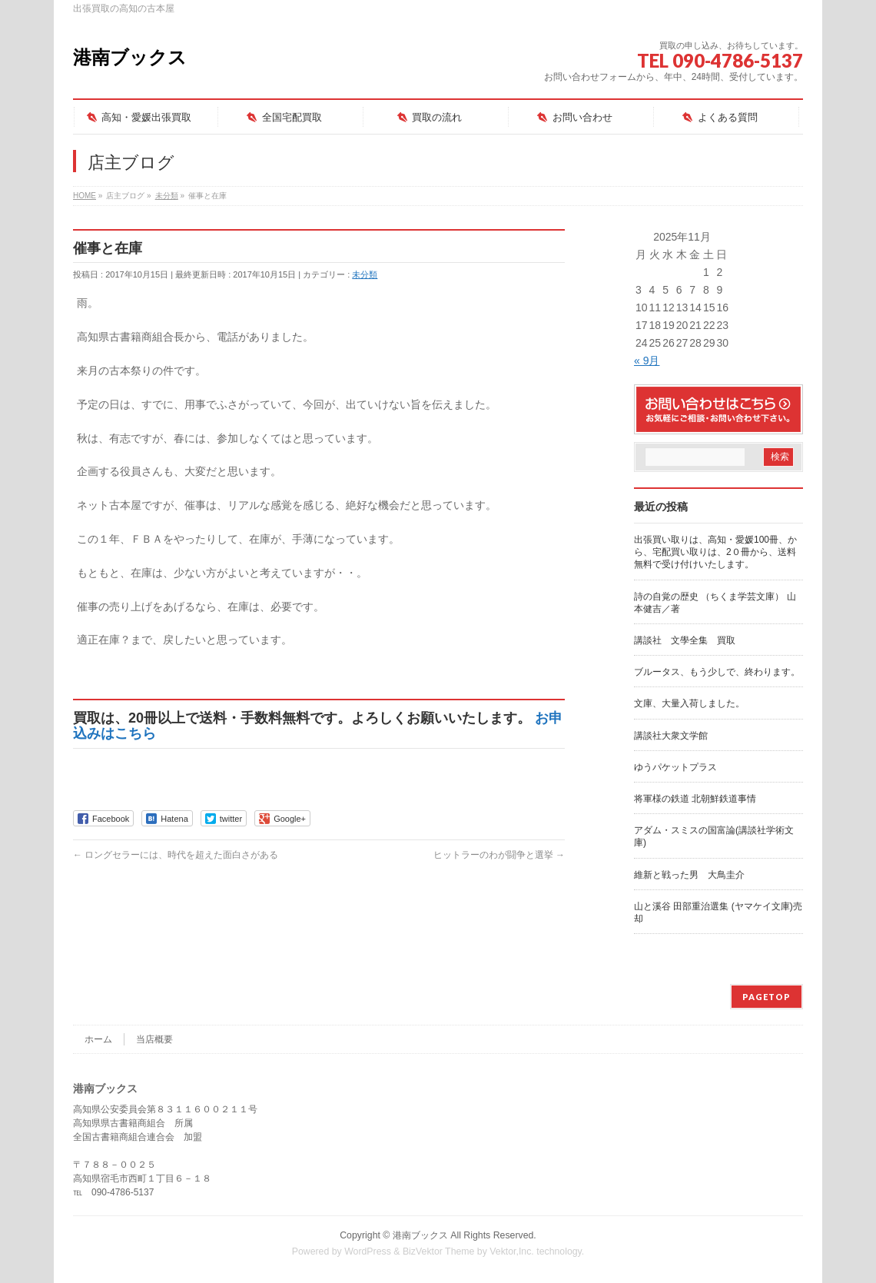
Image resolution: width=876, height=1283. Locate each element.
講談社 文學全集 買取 (684, 640)
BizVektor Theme (439, 1251)
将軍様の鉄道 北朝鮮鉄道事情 (695, 798)
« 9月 (646, 360)
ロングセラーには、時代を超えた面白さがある (175, 854)
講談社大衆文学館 (671, 735)
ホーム (98, 1039)
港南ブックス (130, 57)
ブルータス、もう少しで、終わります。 (717, 671)
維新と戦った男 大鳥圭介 (689, 874)
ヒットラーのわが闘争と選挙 (499, 854)
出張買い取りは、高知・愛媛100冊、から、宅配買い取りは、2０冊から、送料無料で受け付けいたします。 (715, 552)
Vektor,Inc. (511, 1251)
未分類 (364, 274)
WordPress (367, 1251)
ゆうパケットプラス (675, 767)
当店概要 (154, 1039)
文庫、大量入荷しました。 (689, 703)
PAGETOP (766, 997)
